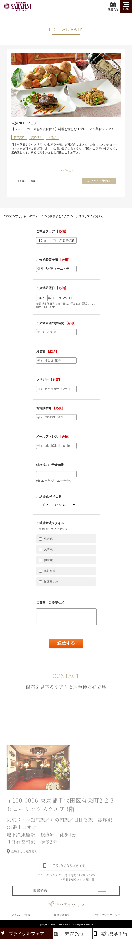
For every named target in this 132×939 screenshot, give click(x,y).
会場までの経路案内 (24, 856)
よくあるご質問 (21, 915)
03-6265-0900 (69, 870)
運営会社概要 (62, 915)
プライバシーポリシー (106, 915)
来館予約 (113, 6)
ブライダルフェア (26, 933)
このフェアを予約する (99, 180)
